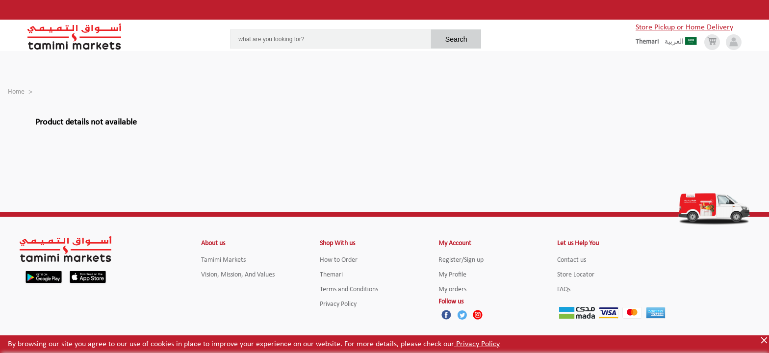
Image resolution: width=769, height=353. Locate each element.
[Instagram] (478, 315)
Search (456, 39)
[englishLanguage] (650, 42)
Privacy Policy (477, 344)
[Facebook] (446, 315)
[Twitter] (462, 315)
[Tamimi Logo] (74, 37)
